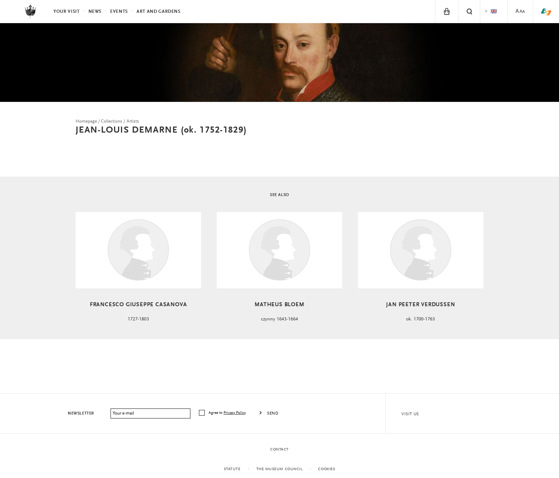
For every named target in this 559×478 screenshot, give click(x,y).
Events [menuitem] (119, 11)
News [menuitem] (95, 11)
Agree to (228, 413)
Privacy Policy (235, 413)
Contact (279, 450)
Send (272, 413)
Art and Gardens (159, 11)
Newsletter (81, 413)
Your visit (66, 11)
